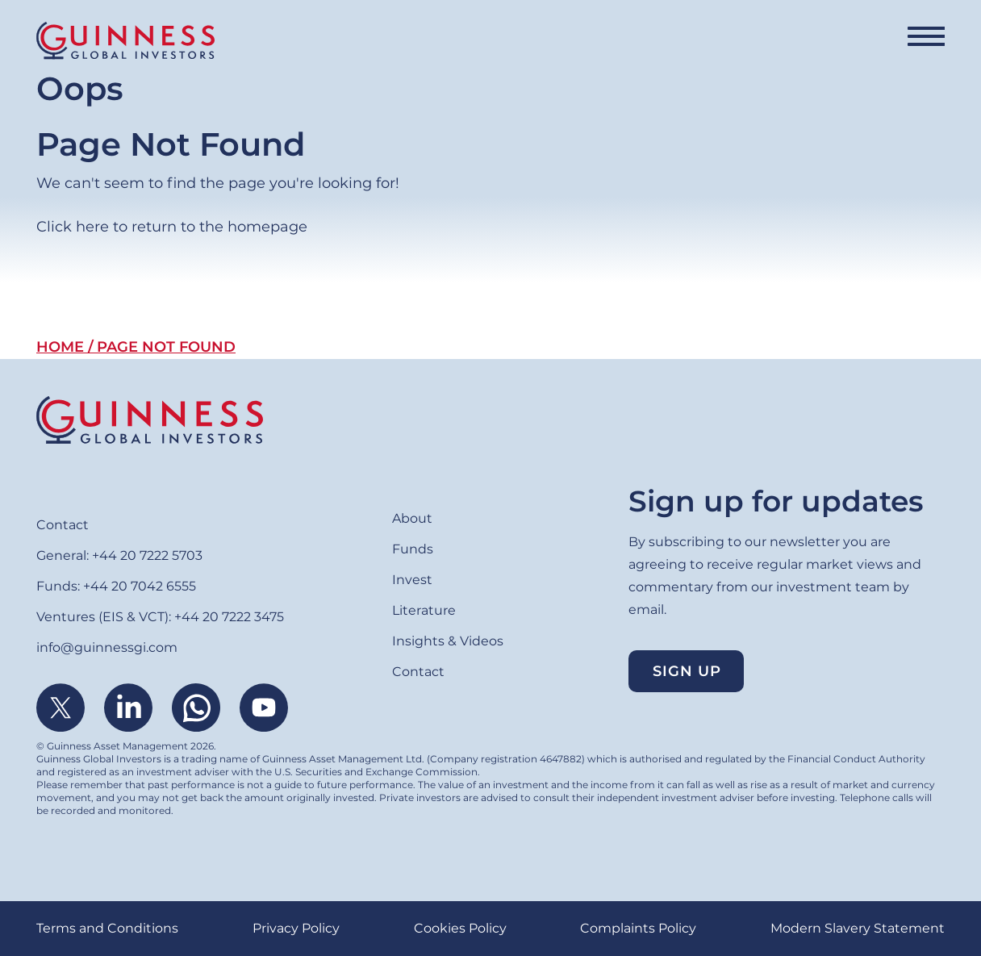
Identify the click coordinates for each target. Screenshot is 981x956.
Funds (412, 549)
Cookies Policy (460, 928)
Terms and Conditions (107, 928)
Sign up (687, 671)
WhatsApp (196, 707)
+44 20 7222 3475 (229, 616)
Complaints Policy (638, 928)
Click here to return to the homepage (171, 227)
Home (60, 347)
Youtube (264, 707)
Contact (62, 524)
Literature (424, 610)
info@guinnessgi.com (106, 647)
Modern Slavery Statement (857, 928)
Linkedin (128, 707)
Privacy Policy (296, 928)
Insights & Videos (447, 641)
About (412, 518)
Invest (412, 579)
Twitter (60, 707)
